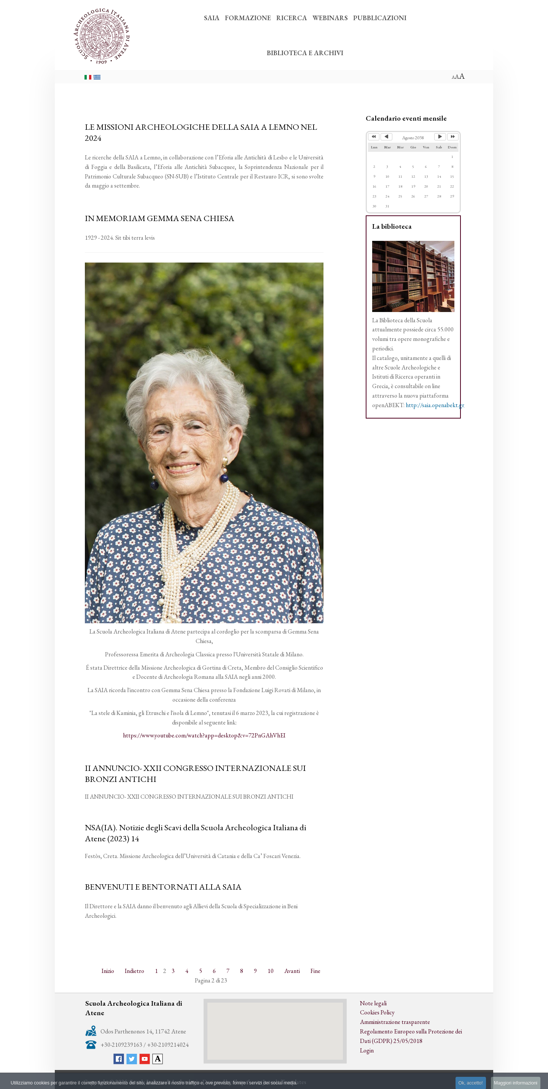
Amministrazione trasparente (395, 1022)
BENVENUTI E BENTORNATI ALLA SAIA (163, 886)
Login (367, 1050)
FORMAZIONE (248, 17)
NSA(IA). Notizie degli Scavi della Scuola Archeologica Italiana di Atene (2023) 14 (195, 833)
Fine (315, 971)
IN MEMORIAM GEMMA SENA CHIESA (159, 218)
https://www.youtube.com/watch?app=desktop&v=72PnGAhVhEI (204, 735)
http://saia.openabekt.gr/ (436, 405)
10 (271, 971)
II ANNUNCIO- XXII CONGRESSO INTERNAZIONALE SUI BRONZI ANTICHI (195, 773)
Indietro (134, 971)
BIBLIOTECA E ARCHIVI (305, 52)
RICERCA (291, 17)
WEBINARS (330, 17)
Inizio (108, 971)
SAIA (212, 17)
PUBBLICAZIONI (379, 17)
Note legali (373, 1003)
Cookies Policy (377, 1012)
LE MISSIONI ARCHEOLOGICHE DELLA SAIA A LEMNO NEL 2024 (201, 132)
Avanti (292, 971)
